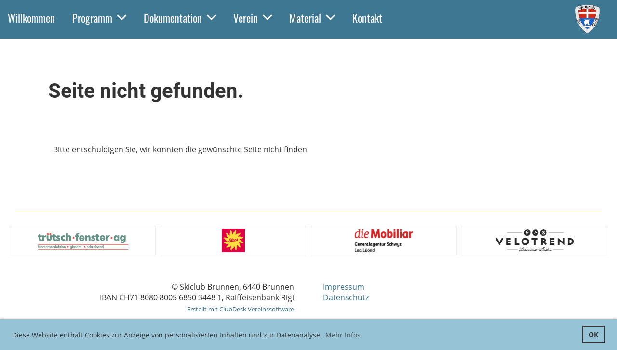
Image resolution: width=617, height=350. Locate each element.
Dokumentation (180, 18)
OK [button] (593, 334)
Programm (99, 18)
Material (312, 18)
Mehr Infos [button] (343, 334)
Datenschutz (346, 297)
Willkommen (31, 18)
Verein (252, 18)
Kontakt (367, 18)
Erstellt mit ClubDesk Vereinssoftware (240, 309)
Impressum (343, 287)
